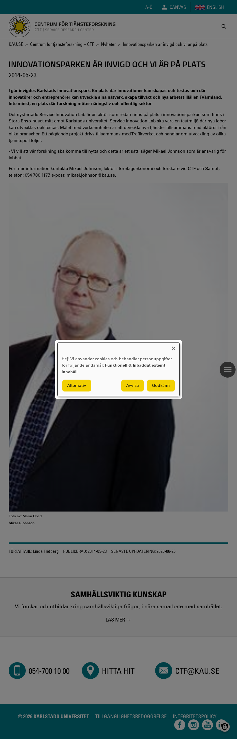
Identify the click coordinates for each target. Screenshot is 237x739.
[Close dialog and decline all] (173, 346)
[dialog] (118, 369)
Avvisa (132, 385)
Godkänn (161, 385)
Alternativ (76, 385)
